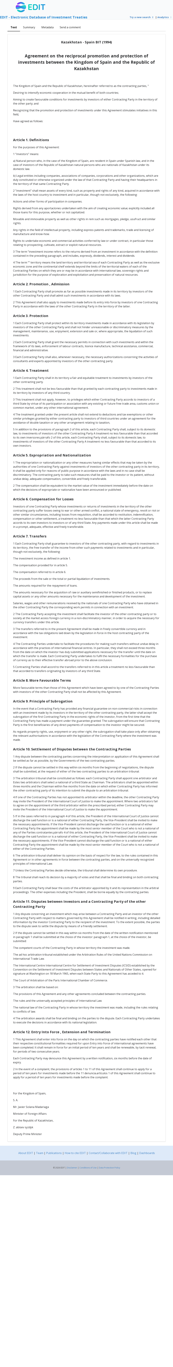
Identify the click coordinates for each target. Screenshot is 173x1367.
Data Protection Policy (109, 1167)
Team (39, 1153)
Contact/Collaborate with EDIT (108, 1153)
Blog (133, 1153)
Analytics (164, 17)
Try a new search (142, 17)
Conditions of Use (88, 1167)
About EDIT (25, 1153)
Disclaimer (72, 1167)
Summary (29, 27)
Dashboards (147, 1153)
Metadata (47, 27)
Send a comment (70, 27)
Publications (54, 1153)
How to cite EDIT (75, 1153)
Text (14, 27)
